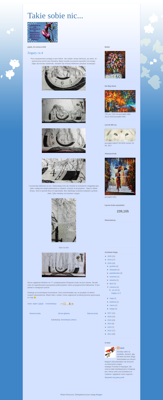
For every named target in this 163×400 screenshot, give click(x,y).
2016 (109, 317)
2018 (109, 263)
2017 (109, 313)
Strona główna (64, 313)
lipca (112, 283)
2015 (109, 320)
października (115, 273)
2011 (109, 334)
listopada (113, 270)
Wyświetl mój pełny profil (114, 377)
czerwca (113, 287)
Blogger (99, 395)
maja (112, 298)
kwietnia (113, 302)
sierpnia (113, 280)
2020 (109, 256)
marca (112, 305)
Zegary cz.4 (35, 53)
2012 (109, 331)
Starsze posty (92, 313)
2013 (109, 327)
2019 (109, 260)
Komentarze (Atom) (68, 320)
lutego (112, 309)
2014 (109, 324)
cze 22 (114, 290)
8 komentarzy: (51, 304)
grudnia (113, 266)
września (113, 277)
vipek (122, 348)
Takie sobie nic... (55, 15)
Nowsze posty (35, 313)
